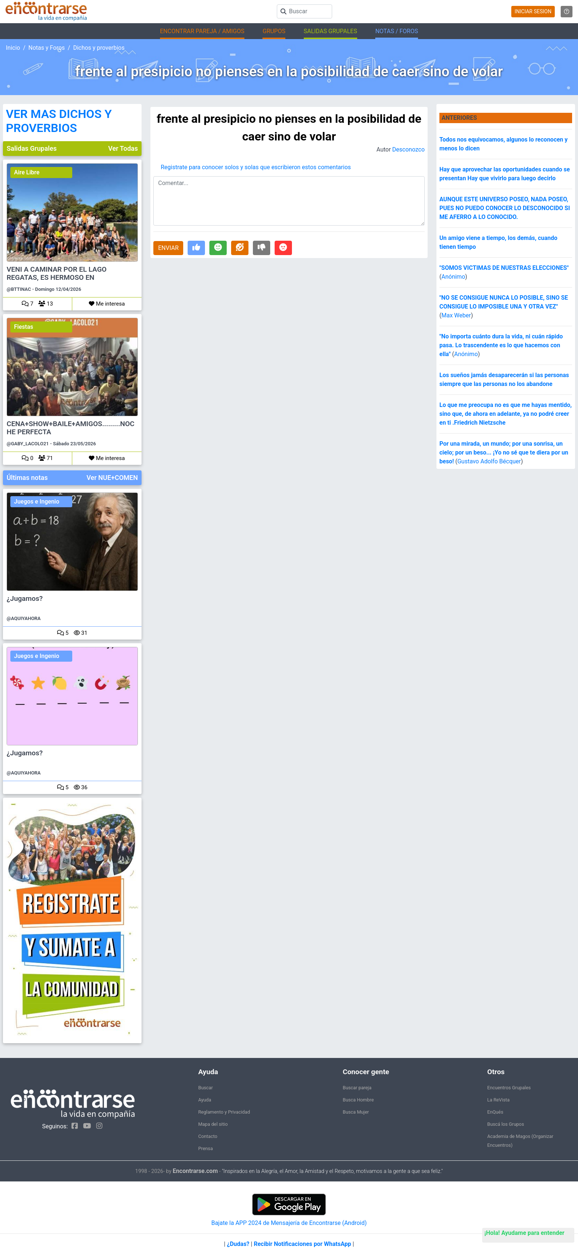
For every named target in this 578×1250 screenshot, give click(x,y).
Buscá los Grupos (505, 1124)
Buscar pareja (357, 1087)
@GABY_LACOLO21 (28, 443)
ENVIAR (168, 247)
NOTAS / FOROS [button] (396, 31)
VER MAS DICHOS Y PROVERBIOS (59, 121)
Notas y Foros (46, 47)
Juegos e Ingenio (36, 501)
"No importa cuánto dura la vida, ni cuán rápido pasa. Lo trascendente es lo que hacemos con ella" (501, 345)
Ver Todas (123, 148)
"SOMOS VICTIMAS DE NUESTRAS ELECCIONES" (504, 267)
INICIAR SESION (533, 11)
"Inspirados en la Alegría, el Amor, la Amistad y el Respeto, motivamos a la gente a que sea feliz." (332, 1171)
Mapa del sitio (213, 1124)
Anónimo (453, 276)
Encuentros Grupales (509, 1087)
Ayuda (204, 1100)
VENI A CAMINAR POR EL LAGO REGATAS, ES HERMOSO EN (57, 273)
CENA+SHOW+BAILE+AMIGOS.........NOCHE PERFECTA (71, 428)
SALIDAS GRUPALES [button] (330, 31)
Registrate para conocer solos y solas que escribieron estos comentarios (256, 167)
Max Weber (456, 315)
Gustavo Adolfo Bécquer (489, 461)
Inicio (13, 47)
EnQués (495, 1112)
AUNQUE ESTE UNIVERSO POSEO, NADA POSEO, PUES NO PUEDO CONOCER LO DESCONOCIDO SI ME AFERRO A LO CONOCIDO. (504, 208)
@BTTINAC (19, 289)
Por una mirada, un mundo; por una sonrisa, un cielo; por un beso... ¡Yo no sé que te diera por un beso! (503, 452)
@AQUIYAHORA (24, 618)
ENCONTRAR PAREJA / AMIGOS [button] (202, 31)
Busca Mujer (356, 1112)
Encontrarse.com (195, 1170)
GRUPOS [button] (273, 31)
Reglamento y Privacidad (224, 1112)
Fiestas (23, 326)
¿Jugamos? (25, 599)
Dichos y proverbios (99, 47)
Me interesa (107, 303)
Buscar (205, 1087)
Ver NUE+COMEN (112, 477)
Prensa (205, 1148)
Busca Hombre (358, 1100)
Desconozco (408, 149)
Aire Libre (26, 172)
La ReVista (498, 1100)
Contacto (207, 1136)
